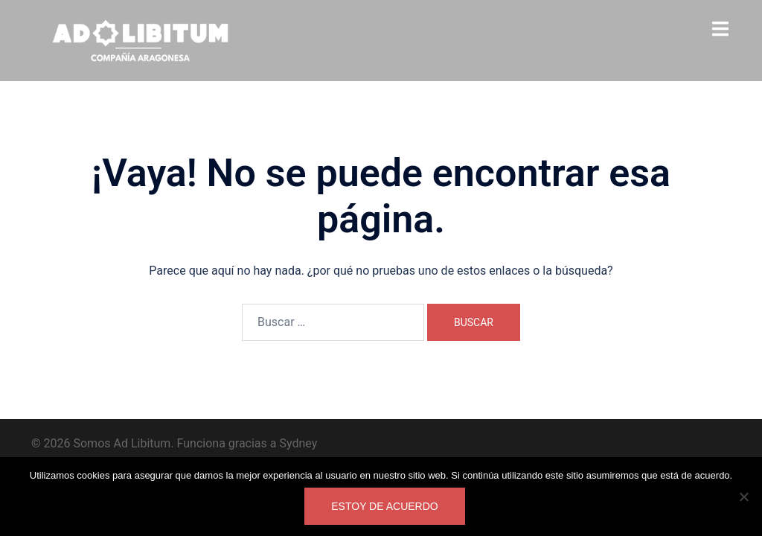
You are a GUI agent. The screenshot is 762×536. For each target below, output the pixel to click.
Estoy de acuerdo (384, 506)
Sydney (298, 443)
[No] (743, 496)
